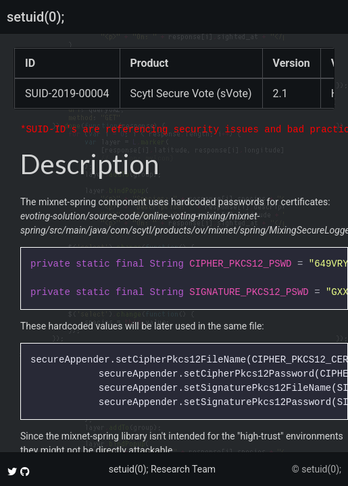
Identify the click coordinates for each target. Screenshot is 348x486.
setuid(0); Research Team (162, 469)
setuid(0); (35, 17)
